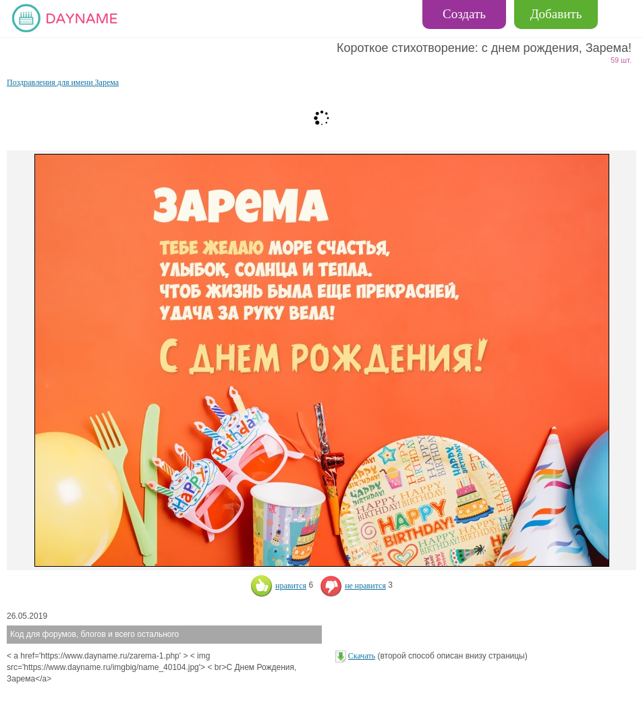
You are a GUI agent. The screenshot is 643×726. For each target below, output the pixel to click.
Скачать (361, 656)
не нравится (353, 585)
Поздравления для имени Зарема (63, 82)
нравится (278, 585)
